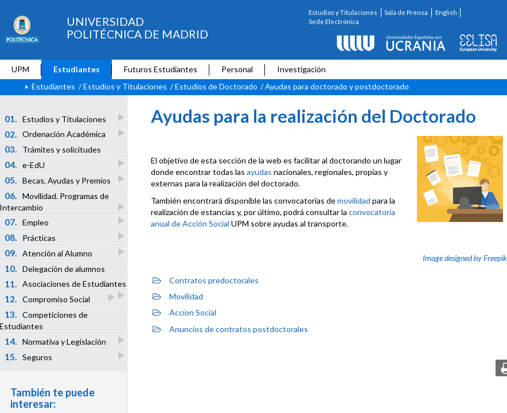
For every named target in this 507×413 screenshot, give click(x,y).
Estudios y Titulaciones (343, 12)
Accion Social (184, 312)
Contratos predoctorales (206, 280)
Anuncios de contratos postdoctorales (230, 329)
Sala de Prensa (406, 12)
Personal (237, 69)
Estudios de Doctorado (216, 86)
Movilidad (178, 296)
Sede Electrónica (334, 21)
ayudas (259, 172)
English (446, 12)
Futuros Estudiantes (160, 69)
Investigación (301, 69)
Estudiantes (76, 69)
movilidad (353, 200)
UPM (20, 69)
